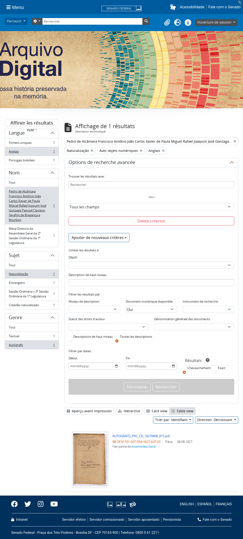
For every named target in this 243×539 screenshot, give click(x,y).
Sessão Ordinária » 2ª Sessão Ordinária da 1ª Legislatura (32, 293)
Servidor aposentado (143, 520)
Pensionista (172, 520)
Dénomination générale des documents (182, 319)
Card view (156, 411)
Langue (17, 133)
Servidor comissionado (106, 520)
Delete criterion (151, 221)
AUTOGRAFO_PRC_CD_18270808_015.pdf (141, 436)
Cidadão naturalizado (32, 306)
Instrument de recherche (200, 301)
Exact (221, 368)
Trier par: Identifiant (171, 419)
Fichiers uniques (32, 143)
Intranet (19, 520)
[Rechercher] (92, 21)
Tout (12, 182)
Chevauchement (199, 368)
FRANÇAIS (224, 504)
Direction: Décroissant (215, 419)
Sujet (14, 256)
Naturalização (32, 275)
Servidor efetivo (74, 520)
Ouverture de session (214, 22)
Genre (15, 318)
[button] (174, 7)
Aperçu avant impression (89, 411)
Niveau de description (84, 301)
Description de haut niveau (88, 275)
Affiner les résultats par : (31, 123)
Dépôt (73, 257)
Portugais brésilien (32, 161)
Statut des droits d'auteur (87, 319)
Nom (14, 173)
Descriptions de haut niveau (93, 336)
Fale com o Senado (224, 7)
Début (73, 358)
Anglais (32, 152)
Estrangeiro (32, 283)
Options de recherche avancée (102, 163)
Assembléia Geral (144, 446)
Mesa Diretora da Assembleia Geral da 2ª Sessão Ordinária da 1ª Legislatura (32, 235)
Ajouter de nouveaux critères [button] (98, 237)
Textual (32, 337)
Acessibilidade (192, 7)
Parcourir (15, 21)
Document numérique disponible (149, 301)
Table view (182, 411)
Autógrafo (32, 345)
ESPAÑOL (204, 504)
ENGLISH (187, 504)
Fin (128, 358)
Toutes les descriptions (136, 336)
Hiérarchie (129, 411)
